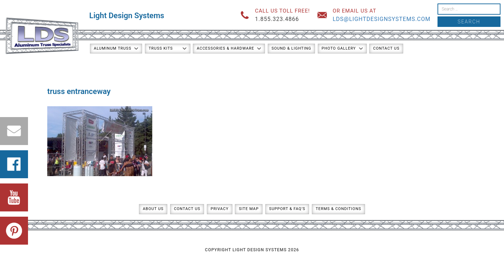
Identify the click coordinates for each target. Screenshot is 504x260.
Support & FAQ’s (287, 209)
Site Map (249, 209)
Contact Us (386, 48)
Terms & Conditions (338, 209)
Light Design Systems (126, 15)
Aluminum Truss (112, 48)
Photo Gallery (339, 48)
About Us (153, 209)
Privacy (220, 209)
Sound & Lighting (292, 48)
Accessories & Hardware (225, 48)
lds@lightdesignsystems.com (381, 19)
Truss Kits (161, 48)
